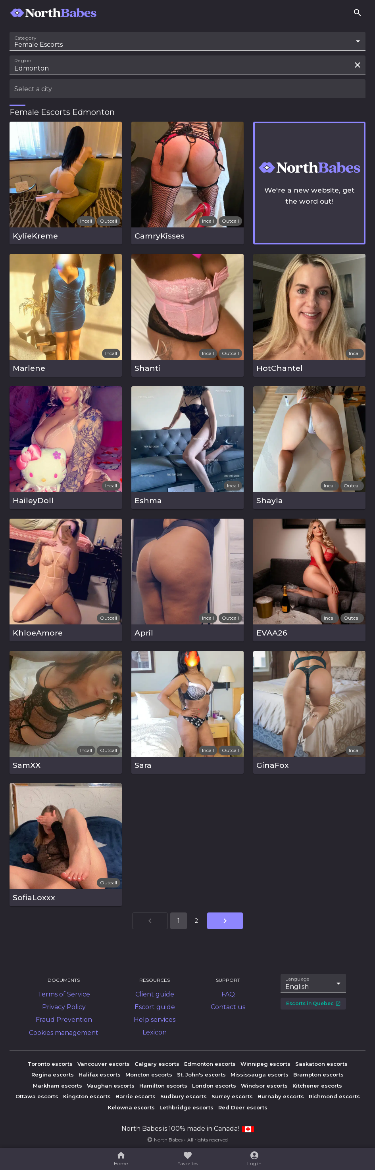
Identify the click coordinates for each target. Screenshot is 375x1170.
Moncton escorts (148, 1074)
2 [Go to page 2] (196, 920)
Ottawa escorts (36, 1096)
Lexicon (154, 1032)
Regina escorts (52, 1074)
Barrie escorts (135, 1096)
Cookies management (63, 1032)
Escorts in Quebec (313, 1003)
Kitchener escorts (317, 1085)
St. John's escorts (201, 1074)
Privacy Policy (64, 1007)
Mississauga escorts (259, 1074)
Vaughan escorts (111, 1085)
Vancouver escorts (103, 1064)
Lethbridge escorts (186, 1107)
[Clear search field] (357, 65)
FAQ (228, 994)
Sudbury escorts (183, 1096)
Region (22, 60)
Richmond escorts (334, 1096)
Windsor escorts (264, 1085)
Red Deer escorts (242, 1107)
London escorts (214, 1085)
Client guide (154, 994)
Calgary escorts (157, 1064)
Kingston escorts (87, 1096)
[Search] (357, 13)
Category (25, 38)
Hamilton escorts (163, 1085)
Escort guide (155, 1007)
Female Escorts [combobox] (38, 44)
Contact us (228, 1007)
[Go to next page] (225, 920)
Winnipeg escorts (265, 1064)
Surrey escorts (232, 1096)
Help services (154, 1019)
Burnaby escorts (281, 1096)
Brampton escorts (318, 1074)
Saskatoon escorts (321, 1064)
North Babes (168, 1140)
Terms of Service (64, 994)
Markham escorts (57, 1085)
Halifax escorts (100, 1074)
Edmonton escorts (210, 1064)
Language (297, 978)
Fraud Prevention (64, 1019)
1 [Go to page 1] (178, 920)
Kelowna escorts (131, 1107)
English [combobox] (297, 987)
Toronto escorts (50, 1064)
